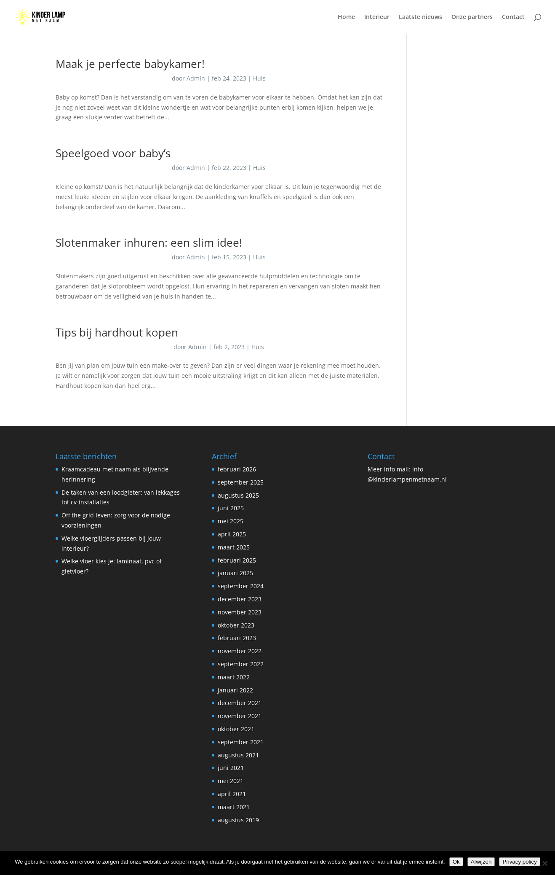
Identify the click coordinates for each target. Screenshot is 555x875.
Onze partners (472, 17)
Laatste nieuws (420, 17)
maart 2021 (234, 807)
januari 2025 (235, 573)
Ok (456, 862)
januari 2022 (235, 690)
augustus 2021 (238, 755)
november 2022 (239, 651)
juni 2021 (231, 768)
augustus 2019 (238, 820)
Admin (196, 78)
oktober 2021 (236, 729)
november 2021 (239, 716)
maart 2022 (234, 677)
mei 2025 (230, 521)
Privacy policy (519, 862)
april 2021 (232, 794)
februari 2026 (237, 469)
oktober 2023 (236, 625)
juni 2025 (231, 508)
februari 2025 (237, 560)
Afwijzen (481, 862)
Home (346, 17)
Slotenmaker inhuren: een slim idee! (149, 242)
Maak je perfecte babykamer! (130, 63)
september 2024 (241, 586)
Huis (259, 78)
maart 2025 (234, 547)
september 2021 (241, 742)
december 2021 (239, 703)
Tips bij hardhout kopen (117, 332)
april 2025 (232, 534)
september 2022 (241, 664)
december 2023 (239, 599)
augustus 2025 (238, 495)
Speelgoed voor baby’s (113, 153)
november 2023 (239, 612)
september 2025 (241, 482)
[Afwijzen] (544, 863)
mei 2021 (230, 781)
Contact (513, 17)
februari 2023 (237, 638)
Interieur (377, 17)
